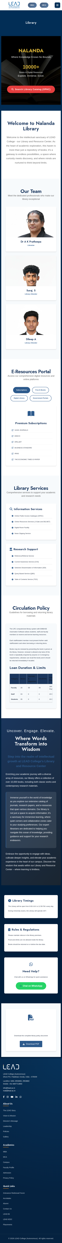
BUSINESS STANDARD (22, 449)
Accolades (7, 1198)
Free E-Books (40, 390)
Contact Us (7, 1209)
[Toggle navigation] (57, 5)
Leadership (7, 1126)
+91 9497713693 (15, 1084)
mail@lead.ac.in (9, 1091)
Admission (7, 1173)
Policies (6, 1131)
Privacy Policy (8, 1178)
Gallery (6, 1137)
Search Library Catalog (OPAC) (31, 89)
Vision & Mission (9, 1116)
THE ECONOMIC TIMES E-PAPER (26, 461)
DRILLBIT (17, 443)
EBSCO (16, 437)
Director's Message (10, 1121)
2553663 (26, 1081)
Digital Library (19, 398)
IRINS (15, 455)
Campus (6, 1162)
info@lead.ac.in (9, 1088)
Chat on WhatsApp (31, 986)
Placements (7, 1225)
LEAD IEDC (7, 1219)
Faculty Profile (8, 1168)
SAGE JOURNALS (20, 431)
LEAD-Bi (6, 1214)
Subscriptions (21, 390)
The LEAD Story (9, 1110)
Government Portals (40, 398)
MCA (44, 5)
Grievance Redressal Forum (14, 1193)
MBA (32, 5)
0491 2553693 (16, 1081)
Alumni (5, 1203)
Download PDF (31, 1044)
